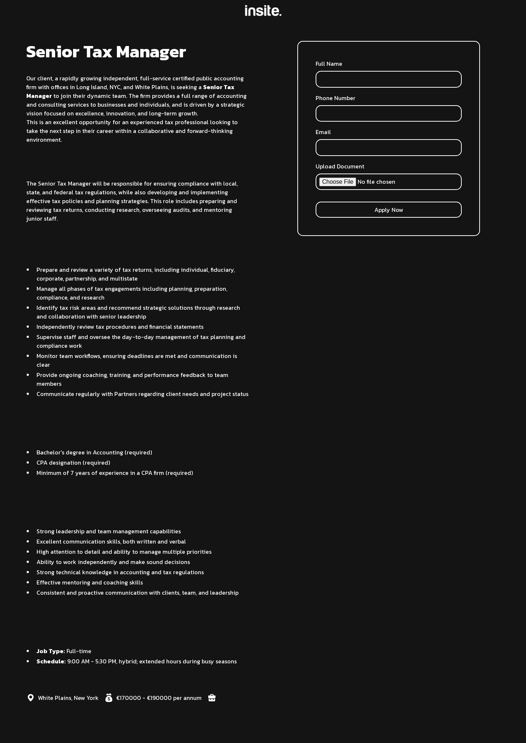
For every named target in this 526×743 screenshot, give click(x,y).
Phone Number (335, 98)
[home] (263, 10)
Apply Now (388, 209)
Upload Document (340, 166)
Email (323, 131)
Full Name (329, 63)
